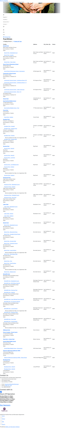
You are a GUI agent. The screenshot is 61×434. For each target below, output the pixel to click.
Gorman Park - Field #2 (9, 148)
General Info (6, 21)
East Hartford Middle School (9, 101)
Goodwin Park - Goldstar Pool (10, 128)
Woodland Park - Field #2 (9, 369)
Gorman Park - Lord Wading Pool (11, 164)
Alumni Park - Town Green (10, 62)
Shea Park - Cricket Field (8, 339)
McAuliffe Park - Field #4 (9, 292)
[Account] (6, 26)
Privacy (3, 418)
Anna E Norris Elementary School (10, 64)
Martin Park (6, 222)
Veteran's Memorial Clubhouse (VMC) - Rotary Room (15, 357)
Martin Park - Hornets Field (10, 241)
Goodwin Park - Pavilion (9, 135)
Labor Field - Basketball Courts (10, 206)
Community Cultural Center (9, 73)
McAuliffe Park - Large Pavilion (11, 308)
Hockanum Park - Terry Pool (10, 197)
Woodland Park (6, 359)
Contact (4, 24)
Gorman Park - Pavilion (9, 166)
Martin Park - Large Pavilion (10, 250)
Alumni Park (6, 46)
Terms (3, 416)
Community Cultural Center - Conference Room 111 (15, 82)
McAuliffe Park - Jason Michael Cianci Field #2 (14, 299)
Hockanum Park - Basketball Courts (12, 184)
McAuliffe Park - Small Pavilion (10, 321)
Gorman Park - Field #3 (9, 155)
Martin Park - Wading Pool (10, 271)
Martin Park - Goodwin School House (12, 234)
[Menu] (4, 34)
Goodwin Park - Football (9, 126)
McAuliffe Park (6, 274)
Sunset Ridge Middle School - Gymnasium (13, 348)
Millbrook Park (6, 330)
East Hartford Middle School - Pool (11, 108)
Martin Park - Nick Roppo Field (10, 254)
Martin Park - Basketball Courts (11, 225)
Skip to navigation (4, 0)
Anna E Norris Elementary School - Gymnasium (14, 71)
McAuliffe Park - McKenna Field (11, 312)
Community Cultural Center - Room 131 (12, 91)
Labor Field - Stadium (8, 215)
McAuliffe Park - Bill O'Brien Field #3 (12, 283)
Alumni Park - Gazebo (9, 55)
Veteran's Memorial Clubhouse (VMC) (11, 350)
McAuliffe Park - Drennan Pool (10, 290)
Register (5, 17)
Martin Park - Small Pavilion (10, 263)
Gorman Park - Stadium (9, 175)
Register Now (7, 37)
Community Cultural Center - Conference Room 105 (15, 80)
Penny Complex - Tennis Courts (10, 332)
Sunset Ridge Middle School (9, 341)
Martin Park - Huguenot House (11, 243)
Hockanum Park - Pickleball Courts (11, 195)
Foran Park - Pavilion (8, 117)
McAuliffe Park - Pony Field (10, 319)
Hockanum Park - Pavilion (9, 186)
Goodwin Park (6, 119)
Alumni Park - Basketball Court (11, 52)
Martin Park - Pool (8, 261)
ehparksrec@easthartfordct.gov (12, 384)
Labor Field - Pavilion (8, 213)
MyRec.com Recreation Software (12, 426)
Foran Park (5, 110)
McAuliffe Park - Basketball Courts (11, 281)
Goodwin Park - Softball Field (10, 139)
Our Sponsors (5, 405)
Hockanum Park (7, 177)
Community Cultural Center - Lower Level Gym (14, 89)
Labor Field (5, 204)
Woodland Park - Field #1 (9, 366)
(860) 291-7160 (8, 385)
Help (3, 421)
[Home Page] (6, 15)
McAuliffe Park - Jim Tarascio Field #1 (12, 301)
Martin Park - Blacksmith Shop (10, 232)
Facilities (5, 19)
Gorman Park (6, 146)
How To (3, 424)
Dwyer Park (6, 98)
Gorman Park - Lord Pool (9, 157)
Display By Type (17, 41)
